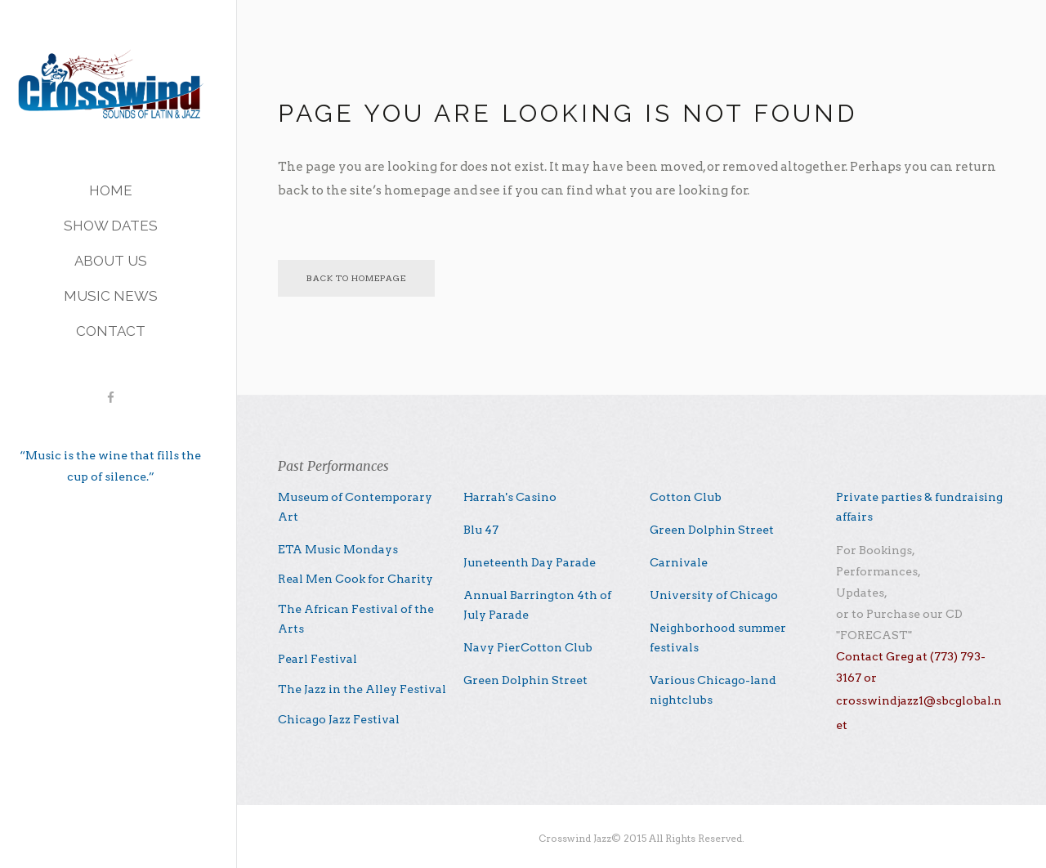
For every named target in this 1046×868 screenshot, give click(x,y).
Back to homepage (356, 278)
